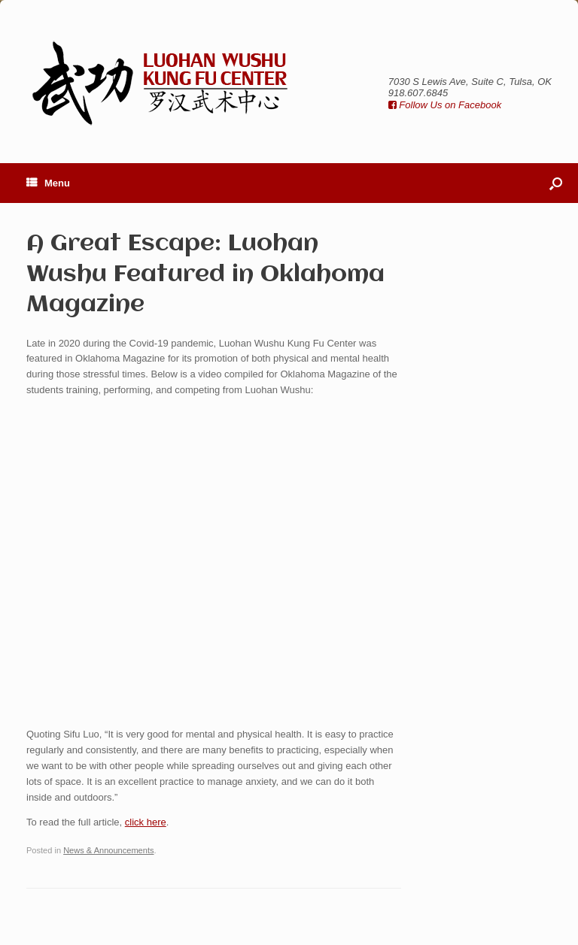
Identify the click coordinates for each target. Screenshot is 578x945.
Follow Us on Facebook (444, 105)
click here (145, 822)
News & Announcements (108, 850)
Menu (48, 183)
